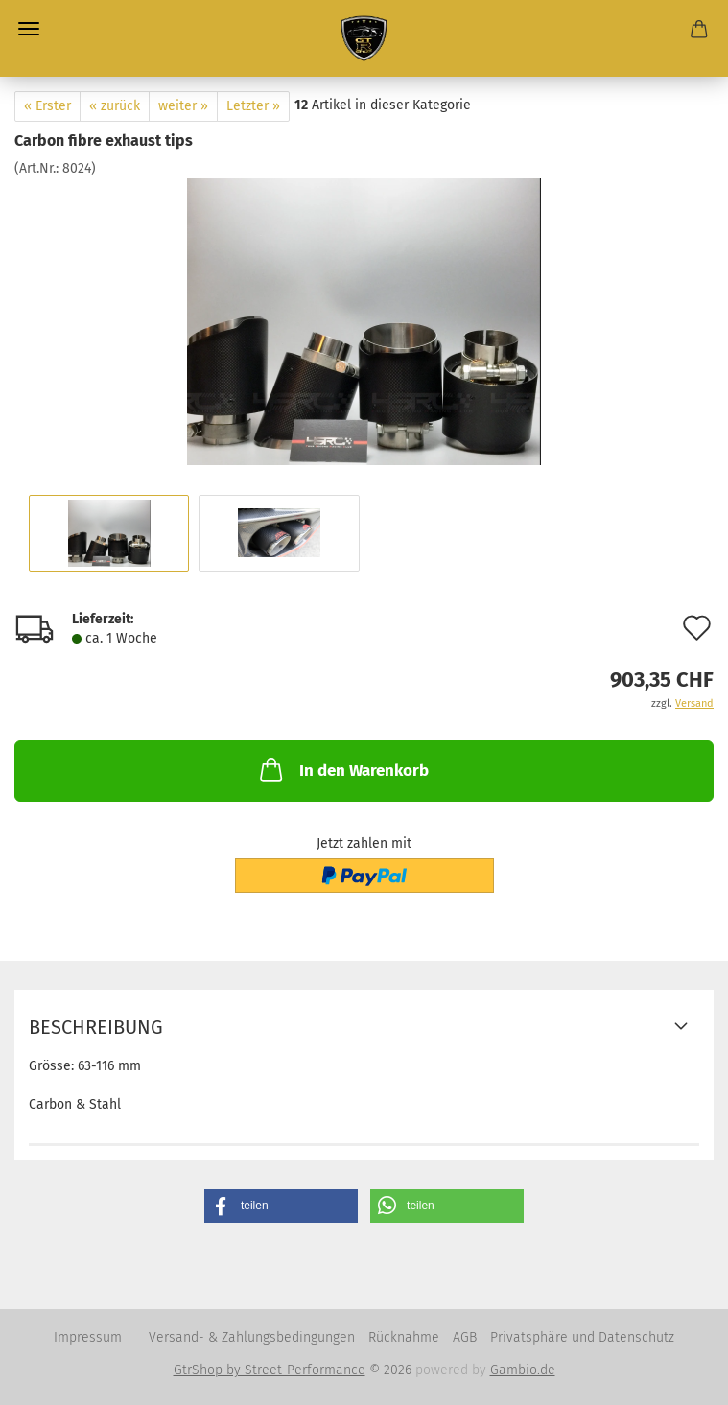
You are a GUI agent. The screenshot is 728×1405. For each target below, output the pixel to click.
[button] (281, 1206)
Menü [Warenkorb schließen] (28, 29)
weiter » (183, 106)
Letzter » (253, 106)
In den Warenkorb (342, 769)
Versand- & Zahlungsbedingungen (252, 1337)
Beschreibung (96, 1027)
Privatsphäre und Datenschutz (582, 1337)
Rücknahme (403, 1337)
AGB (465, 1337)
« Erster (47, 106)
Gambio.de (522, 1370)
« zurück (114, 106)
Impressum (88, 1337)
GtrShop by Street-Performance (269, 1370)
